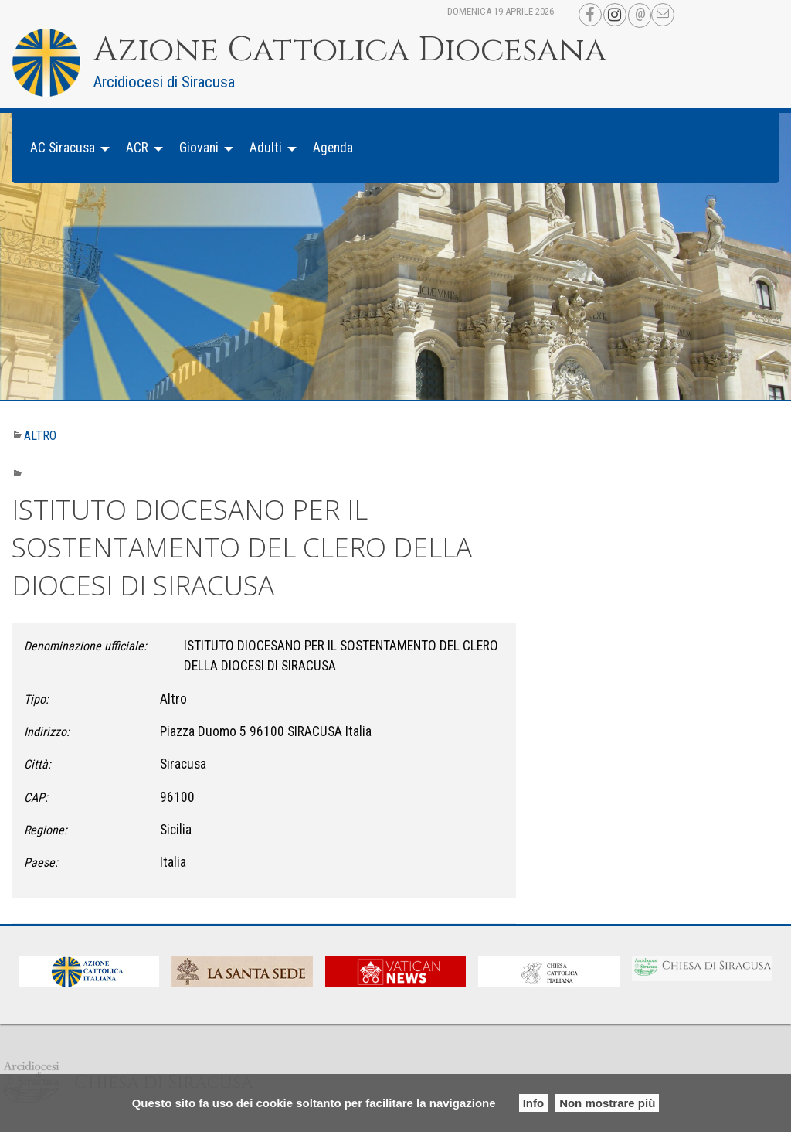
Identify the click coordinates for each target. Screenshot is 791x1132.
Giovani (199, 147)
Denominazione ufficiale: (85, 646)
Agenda (333, 147)
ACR (137, 147)
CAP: (36, 797)
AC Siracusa (62, 147)
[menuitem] (66, 148)
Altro (40, 435)
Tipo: (36, 699)
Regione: (45, 830)
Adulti (266, 147)
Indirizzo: (47, 732)
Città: (37, 764)
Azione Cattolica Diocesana (349, 50)
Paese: (41, 862)
